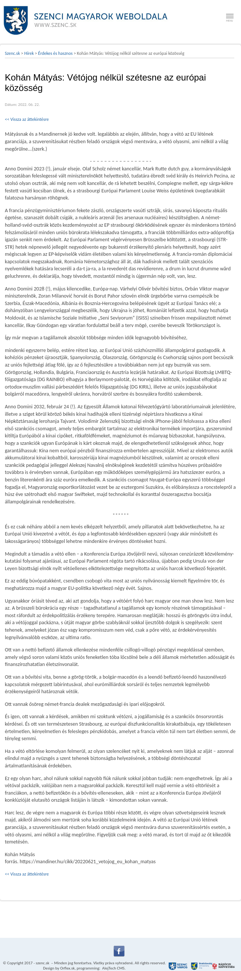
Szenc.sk (12, 53)
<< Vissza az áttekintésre (27, 119)
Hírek (29, 53)
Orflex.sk (67, 968)
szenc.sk (42, 963)
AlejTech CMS (113, 968)
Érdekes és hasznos (55, 53)
